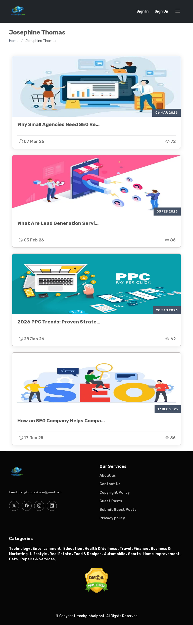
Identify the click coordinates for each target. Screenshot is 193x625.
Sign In (142, 11)
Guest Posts (111, 501)
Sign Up (161, 11)
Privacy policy (112, 518)
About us (108, 475)
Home (14, 41)
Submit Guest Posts (118, 510)
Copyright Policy (115, 492)
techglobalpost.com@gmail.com (40, 492)
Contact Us (110, 484)
